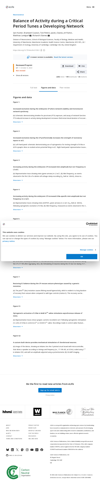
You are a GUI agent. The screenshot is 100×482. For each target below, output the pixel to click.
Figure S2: (17, 336)
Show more (17, 122)
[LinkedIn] (12, 451)
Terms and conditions (14, 438)
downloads (71, 77)
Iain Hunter (18, 33)
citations (82, 77)
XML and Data (33, 438)
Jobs (7, 428)
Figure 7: (16, 277)
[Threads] (36, 451)
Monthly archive (34, 430)
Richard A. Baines (41, 35)
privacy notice (9, 241)
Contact (9, 436)
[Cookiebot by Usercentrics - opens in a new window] (87, 224)
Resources (32, 436)
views (60, 77)
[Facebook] (41, 451)
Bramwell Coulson (31, 33)
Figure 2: (16, 131)
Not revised (20, 71)
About (8, 425)
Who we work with (13, 430)
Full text (33, 87)
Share (82, 72)
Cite (83, 66)
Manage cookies (86, 250)
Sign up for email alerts (50, 390)
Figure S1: (17, 306)
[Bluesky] (7, 451)
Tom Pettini (45, 33)
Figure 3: (16, 160)
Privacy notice (50, 395)
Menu (89, 7)
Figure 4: (16, 189)
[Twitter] (17, 451)
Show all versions (22, 75)
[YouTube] (32, 451)
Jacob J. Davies (57, 33)
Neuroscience (18, 15)
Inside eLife (32, 428)
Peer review (65, 87)
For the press (33, 433)
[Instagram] (27, 451)
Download (69, 66)
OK (82, 257)
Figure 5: (16, 219)
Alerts (8, 433)
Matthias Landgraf (22, 35)
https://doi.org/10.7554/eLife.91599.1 (26, 50)
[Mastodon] (22, 451)
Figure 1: (16, 102)
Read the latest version (63, 57)
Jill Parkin (68, 33)
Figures (44, 87)
